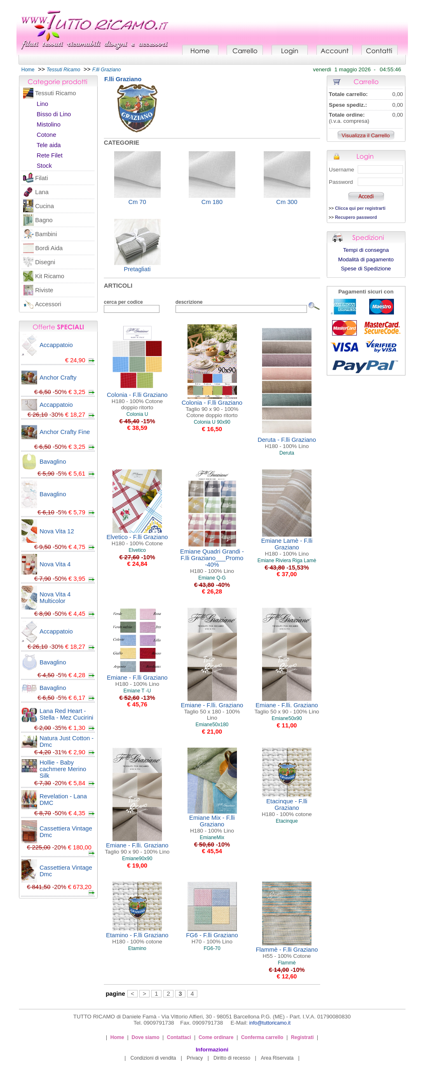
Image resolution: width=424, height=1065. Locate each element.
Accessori (48, 304)
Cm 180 (212, 202)
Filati (41, 178)
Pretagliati (137, 269)
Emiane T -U (137, 691)
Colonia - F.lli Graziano (137, 401)
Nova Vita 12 (57, 531)
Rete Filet (50, 155)
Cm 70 (137, 202)
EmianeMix (212, 837)
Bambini (46, 234)
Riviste (44, 290)
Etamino (137, 948)
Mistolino (49, 124)
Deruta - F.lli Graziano (287, 442)
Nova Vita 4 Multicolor (55, 597)
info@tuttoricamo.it (269, 1023)
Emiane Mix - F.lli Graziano (212, 824)
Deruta (286, 453)
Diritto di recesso (231, 1058)
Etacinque (287, 821)
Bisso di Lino (54, 114)
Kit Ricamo (49, 276)
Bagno (43, 220)
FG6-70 (212, 948)
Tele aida (49, 145)
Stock (44, 165)
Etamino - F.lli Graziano (137, 938)
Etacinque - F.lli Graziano (287, 807)
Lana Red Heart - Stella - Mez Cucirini (66, 714)
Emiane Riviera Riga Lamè (287, 560)
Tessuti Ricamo (55, 93)
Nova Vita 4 (55, 564)
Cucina (44, 206)
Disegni (45, 262)
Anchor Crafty (58, 377)
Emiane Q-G (212, 578)
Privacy (195, 1058)
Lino (42, 104)
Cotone (46, 134)
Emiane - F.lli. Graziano (212, 711)
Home (28, 70)
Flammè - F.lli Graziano (287, 952)
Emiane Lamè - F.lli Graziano (287, 547)
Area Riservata (277, 1058)
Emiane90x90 (137, 858)
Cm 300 (286, 202)
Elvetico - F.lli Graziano (137, 540)
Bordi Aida (49, 248)
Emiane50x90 (287, 718)
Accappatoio (56, 345)
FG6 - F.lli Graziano (212, 938)
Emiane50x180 (211, 724)
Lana (42, 192)
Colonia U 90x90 (212, 422)
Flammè (286, 963)
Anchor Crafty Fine (65, 432)
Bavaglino (53, 461)
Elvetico (137, 550)
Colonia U (137, 414)
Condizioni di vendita (153, 1058)
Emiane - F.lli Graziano (137, 680)
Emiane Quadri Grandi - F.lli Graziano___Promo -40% (212, 561)
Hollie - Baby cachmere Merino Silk (63, 769)
